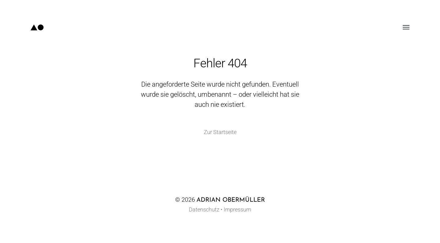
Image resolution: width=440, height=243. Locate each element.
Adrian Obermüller (230, 200)
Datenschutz (204, 209)
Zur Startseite (220, 132)
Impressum (237, 209)
